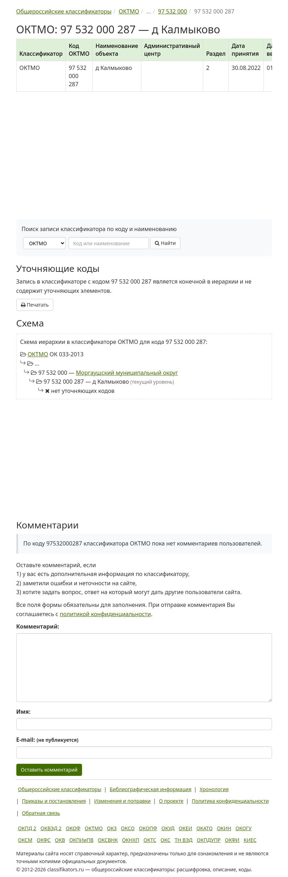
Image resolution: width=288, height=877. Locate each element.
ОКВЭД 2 (50, 828)
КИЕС (250, 840)
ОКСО (128, 828)
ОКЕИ (185, 828)
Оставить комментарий (49, 769)
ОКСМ (25, 840)
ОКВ (60, 840)
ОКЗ (111, 828)
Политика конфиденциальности (230, 800)
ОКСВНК (108, 840)
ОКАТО (204, 828)
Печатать (35, 304)
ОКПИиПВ (81, 840)
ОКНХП (130, 840)
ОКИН (224, 828)
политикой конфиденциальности (105, 614)
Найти (165, 243)
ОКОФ (73, 828)
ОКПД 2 (27, 828)
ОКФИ (232, 840)
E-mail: (47, 740)
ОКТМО (38, 354)
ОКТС (149, 840)
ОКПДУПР (209, 840)
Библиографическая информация (150, 789)
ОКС (165, 840)
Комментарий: (37, 626)
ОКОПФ (148, 828)
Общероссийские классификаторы (60, 789)
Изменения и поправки (122, 800)
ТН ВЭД (183, 840)
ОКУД (168, 828)
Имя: (23, 712)
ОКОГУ (243, 828)
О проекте (171, 800)
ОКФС (43, 840)
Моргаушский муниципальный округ (127, 373)
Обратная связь (41, 813)
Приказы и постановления (54, 800)
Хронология (214, 789)
